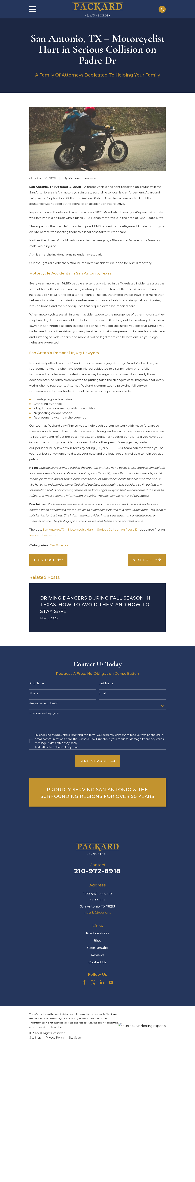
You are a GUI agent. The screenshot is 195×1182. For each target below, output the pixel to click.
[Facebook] (84, 982)
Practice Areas (97, 933)
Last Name (106, 683)
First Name (36, 683)
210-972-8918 (97, 871)
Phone (33, 693)
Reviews (97, 955)
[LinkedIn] (102, 982)
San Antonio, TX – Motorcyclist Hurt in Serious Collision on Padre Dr (91, 529)
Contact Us (97, 962)
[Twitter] (93, 982)
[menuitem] (35, 1038)
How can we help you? (44, 713)
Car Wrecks (59, 545)
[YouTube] (111, 982)
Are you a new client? (43, 703)
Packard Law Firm (42, 535)
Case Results (97, 948)
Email (102, 693)
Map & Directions (97, 912)
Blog (97, 940)
